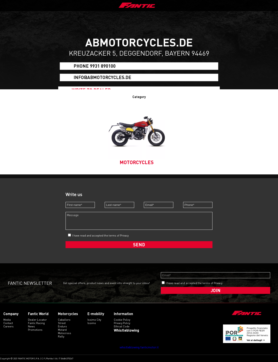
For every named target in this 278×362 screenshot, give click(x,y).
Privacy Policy (122, 323)
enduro (62, 326)
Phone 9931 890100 (95, 66)
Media (7, 319)
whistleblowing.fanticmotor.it (139, 347)
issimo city (94, 319)
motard (62, 329)
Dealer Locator (37, 319)
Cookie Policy (122, 319)
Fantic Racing (36, 323)
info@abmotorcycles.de (102, 77)
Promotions (35, 329)
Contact (8, 323)
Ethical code (121, 326)
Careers (8, 326)
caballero (64, 319)
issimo (91, 323)
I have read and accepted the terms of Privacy (100, 235)
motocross (64, 333)
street (62, 323)
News (31, 326)
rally (61, 336)
